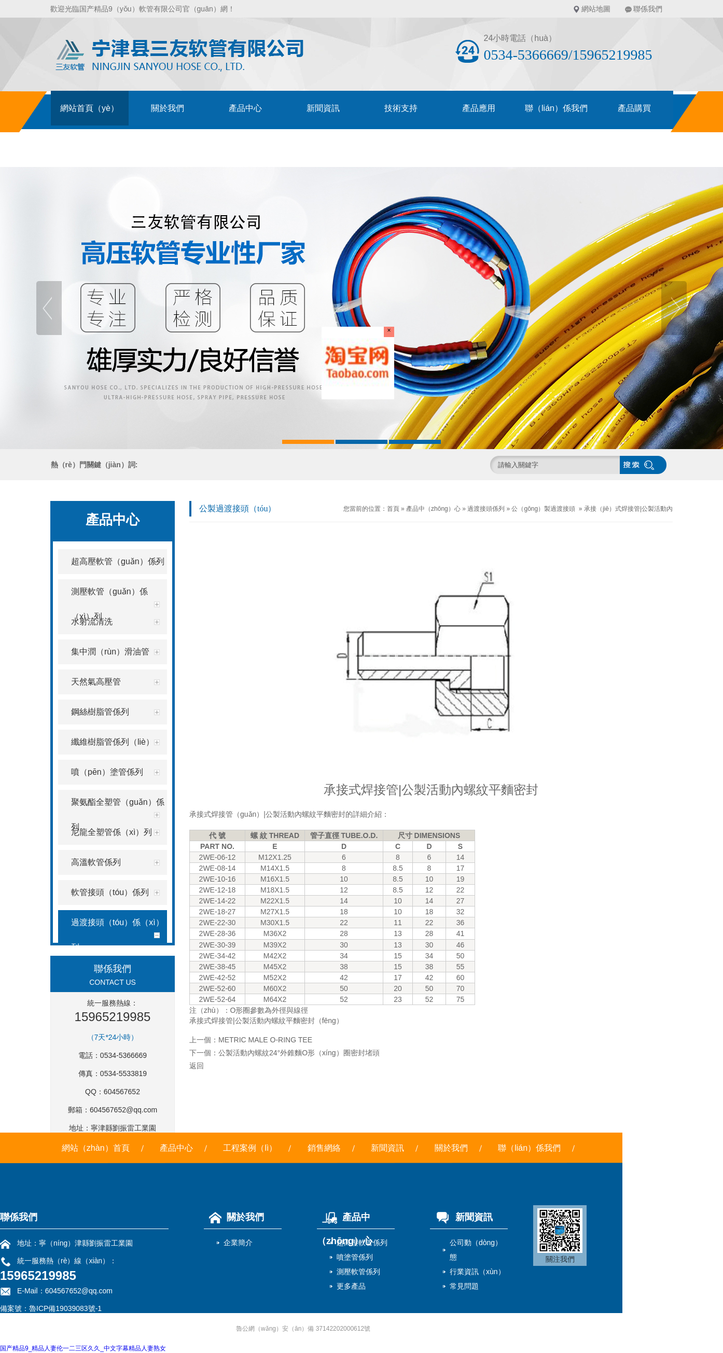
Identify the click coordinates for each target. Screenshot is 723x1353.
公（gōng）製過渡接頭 (543, 508)
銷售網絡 (324, 1147)
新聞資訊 (323, 108)
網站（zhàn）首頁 (96, 1147)
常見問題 (464, 1286)
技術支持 (401, 108)
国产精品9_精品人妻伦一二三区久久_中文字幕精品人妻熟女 (83, 1348)
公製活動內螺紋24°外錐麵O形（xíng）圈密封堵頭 (299, 1053)
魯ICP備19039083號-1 (65, 1308)
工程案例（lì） (250, 1147)
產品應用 (478, 108)
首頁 (393, 508)
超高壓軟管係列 (362, 1242)
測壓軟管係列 (358, 1271)
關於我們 (167, 108)
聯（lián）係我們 (556, 108)
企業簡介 (238, 1242)
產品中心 (245, 108)
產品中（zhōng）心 (433, 508)
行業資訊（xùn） (477, 1271)
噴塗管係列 (355, 1257)
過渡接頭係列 (486, 508)
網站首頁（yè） (89, 108)
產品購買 (634, 108)
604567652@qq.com (123, 1110)
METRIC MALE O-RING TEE (265, 1040)
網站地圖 (595, 9)
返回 (196, 1066)
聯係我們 (647, 9)
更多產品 (351, 1286)
